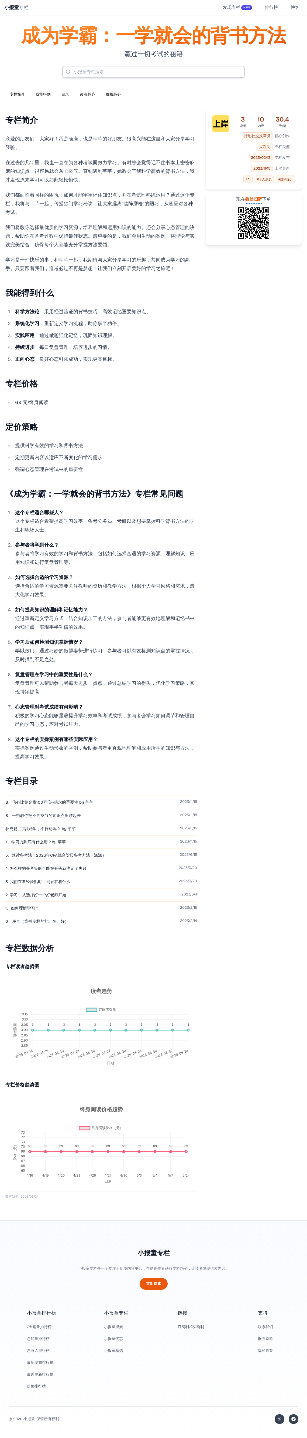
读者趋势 (87, 94)
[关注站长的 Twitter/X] (279, 1419)
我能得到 (43, 94)
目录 (65, 94)
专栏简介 (17, 94)
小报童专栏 (153, 1253)
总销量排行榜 (38, 1338)
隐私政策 (265, 1350)
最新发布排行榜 (40, 1362)
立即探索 (153, 1283)
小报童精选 (113, 1350)
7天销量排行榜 (39, 1327)
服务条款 (265, 1338)
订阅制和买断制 (191, 1327)
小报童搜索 (113, 1327)
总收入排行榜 (38, 1350)
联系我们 (265, 1327)
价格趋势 (113, 94)
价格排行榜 (36, 1386)
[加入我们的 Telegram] (293, 1419)
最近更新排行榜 (40, 1374)
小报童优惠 (113, 1338)
